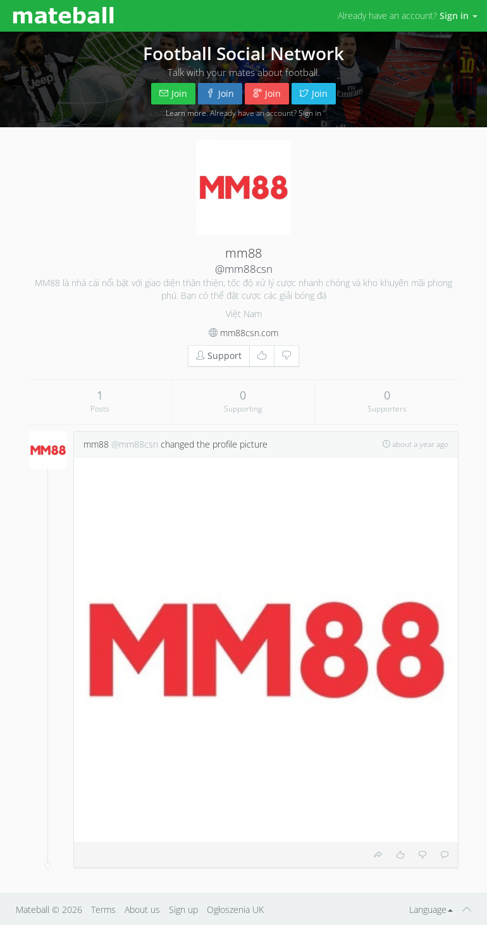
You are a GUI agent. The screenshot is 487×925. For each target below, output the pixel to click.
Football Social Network (243, 53)
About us (142, 909)
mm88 (96, 444)
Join (173, 93)
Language (431, 909)
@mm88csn (244, 268)
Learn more (186, 113)
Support (219, 355)
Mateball (32, 909)
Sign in (310, 113)
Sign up (183, 909)
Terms (103, 909)
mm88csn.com (249, 333)
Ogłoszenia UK (235, 909)
